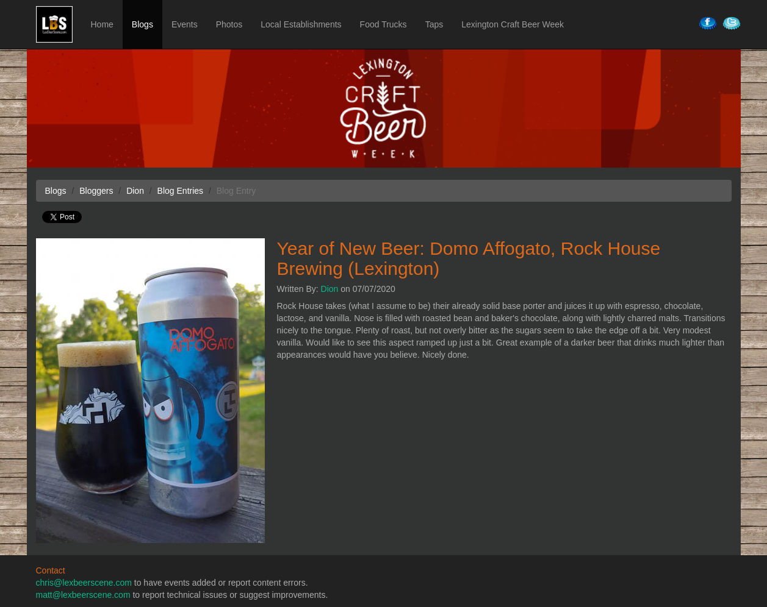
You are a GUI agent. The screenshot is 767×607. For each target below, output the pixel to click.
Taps (434, 24)
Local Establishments (301, 24)
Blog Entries (180, 191)
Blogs (142, 24)
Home (102, 24)
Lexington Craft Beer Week (512, 24)
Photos (229, 24)
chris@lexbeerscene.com (84, 582)
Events (184, 24)
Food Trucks (383, 24)
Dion (330, 289)
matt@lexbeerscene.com (83, 595)
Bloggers (96, 191)
